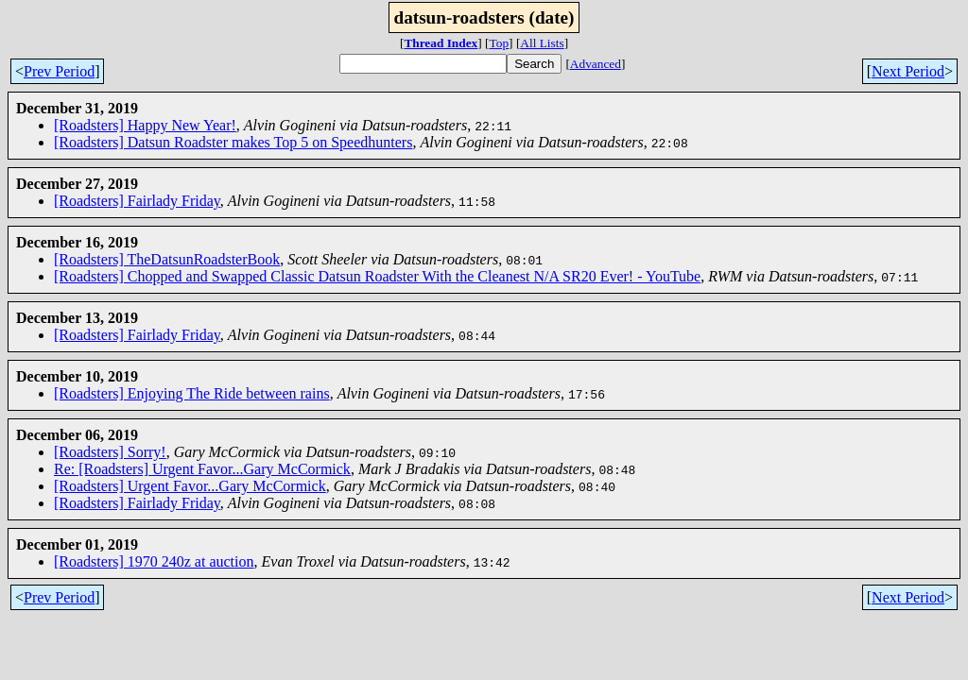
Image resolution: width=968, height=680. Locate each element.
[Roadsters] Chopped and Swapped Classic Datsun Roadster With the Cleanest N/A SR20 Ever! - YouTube (377, 276)
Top (500, 43)
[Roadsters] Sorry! (110, 452)
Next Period (908, 71)
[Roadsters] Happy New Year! (145, 125)
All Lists (541, 43)
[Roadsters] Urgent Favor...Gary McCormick (190, 486)
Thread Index (440, 43)
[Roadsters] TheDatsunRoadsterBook (167, 259)
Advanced (595, 64)
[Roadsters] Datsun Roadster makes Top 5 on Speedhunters (233, 142)
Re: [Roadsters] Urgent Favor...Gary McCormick (202, 469)
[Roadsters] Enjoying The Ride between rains (192, 393)
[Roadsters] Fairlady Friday (137, 201)
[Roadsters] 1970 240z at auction (154, 561)
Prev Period (59, 71)
